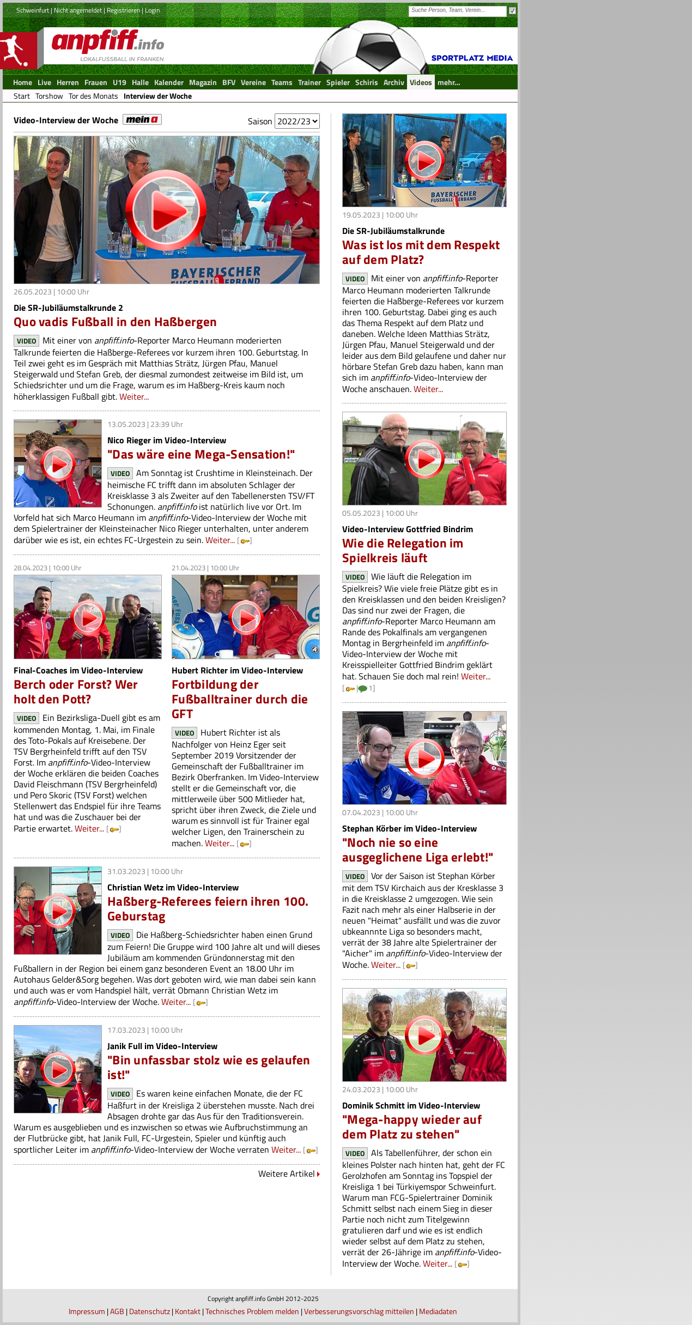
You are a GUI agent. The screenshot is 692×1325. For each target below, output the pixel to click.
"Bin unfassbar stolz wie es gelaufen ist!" (209, 1067)
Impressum (87, 1311)
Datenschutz (149, 1311)
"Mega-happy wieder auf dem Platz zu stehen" (412, 1126)
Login (152, 10)
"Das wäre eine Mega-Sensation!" (201, 453)
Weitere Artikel (286, 1173)
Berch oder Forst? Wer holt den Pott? (76, 691)
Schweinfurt (32, 10)
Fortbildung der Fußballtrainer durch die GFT (240, 698)
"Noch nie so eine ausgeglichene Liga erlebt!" (417, 849)
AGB (117, 1311)
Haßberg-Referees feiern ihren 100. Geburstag (207, 908)
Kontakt (188, 1311)
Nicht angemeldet (78, 10)
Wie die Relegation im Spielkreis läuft (403, 550)
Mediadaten (438, 1311)
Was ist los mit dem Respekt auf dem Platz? (421, 252)
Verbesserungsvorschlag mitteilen (359, 1311)
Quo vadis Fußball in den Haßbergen (115, 321)
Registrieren (123, 10)
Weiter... (134, 396)
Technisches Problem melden (252, 1311)
